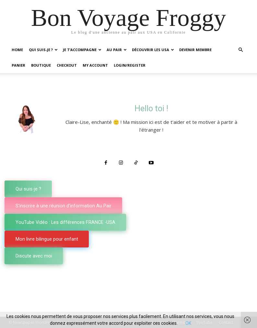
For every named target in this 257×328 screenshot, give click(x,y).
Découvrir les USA (153, 49)
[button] (241, 50)
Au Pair (117, 49)
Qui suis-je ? (43, 49)
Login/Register (130, 65)
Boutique (41, 65)
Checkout (67, 65)
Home (17, 49)
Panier (18, 65)
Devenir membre (195, 49)
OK (188, 323)
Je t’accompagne (82, 49)
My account (95, 65)
